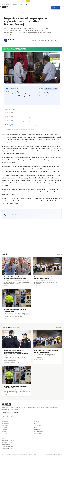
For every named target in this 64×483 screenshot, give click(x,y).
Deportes (4, 459)
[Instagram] (7, 442)
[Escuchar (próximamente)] (58, 40)
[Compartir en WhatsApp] (52, 40)
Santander (4, 453)
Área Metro (5, 451)
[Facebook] (3, 442)
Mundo (4, 457)
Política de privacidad (7, 468)
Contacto (16, 438)
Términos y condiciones (8, 466)
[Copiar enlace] (55, 40)
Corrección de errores (7, 474)
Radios (35, 453)
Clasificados (14, 4)
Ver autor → (59, 280)
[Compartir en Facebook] (48, 40)
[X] (11, 442)
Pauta (21, 4)
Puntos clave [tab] (48, 88)
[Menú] (62, 7)
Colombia (4, 455)
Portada (4, 12)
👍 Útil (49, 99)
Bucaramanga (5, 449)
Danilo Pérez (13, 39)
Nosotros (36, 449)
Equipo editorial (37, 451)
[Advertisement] (32, 121)
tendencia (9, 12)
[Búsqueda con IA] (56, 7)
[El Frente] (5, 7)
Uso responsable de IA (7, 472)
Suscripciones (37, 459)
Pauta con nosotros (38, 457)
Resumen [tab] (41, 88)
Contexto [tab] (55, 88)
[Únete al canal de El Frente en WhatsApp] (32, 49)
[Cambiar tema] (26, 4)
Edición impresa (5, 4)
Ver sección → (59, 353)
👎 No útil (55, 99)
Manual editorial (6, 470)
